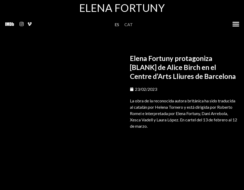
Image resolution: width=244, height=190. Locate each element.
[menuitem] (117, 24)
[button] (235, 24)
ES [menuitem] (117, 24)
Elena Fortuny (122, 8)
